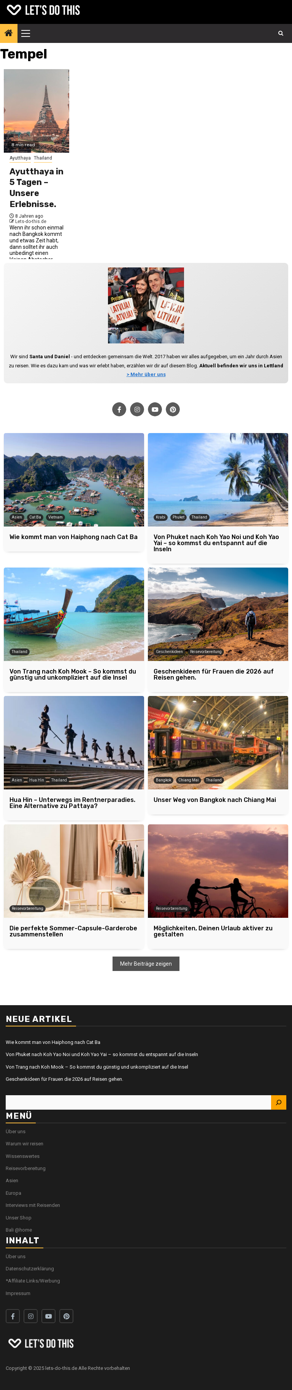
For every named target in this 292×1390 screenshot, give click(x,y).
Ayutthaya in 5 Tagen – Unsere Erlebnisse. (36, 187)
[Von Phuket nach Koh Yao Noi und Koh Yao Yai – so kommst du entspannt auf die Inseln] (218, 480)
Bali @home (19, 1230)
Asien (17, 517)
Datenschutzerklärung (30, 1268)
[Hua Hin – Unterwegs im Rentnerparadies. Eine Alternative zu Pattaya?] (74, 742)
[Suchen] (278, 1102)
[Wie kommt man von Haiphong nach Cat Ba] (74, 480)
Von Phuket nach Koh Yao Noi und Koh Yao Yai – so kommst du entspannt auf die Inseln (102, 1054)
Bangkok (163, 780)
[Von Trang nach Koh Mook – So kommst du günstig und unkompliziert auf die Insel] (74, 614)
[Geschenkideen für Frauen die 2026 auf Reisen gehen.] (218, 614)
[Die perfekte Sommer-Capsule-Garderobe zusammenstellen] (74, 871)
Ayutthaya (20, 158)
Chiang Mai (188, 780)
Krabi (160, 517)
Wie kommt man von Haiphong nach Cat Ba (53, 1042)
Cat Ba (35, 517)
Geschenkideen (169, 652)
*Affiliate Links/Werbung (33, 1281)
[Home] (9, 33)
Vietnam (55, 517)
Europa (13, 1193)
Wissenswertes (23, 1156)
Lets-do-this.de (30, 221)
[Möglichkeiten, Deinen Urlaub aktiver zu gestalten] (218, 871)
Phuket (178, 517)
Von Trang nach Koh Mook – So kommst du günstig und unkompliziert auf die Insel (97, 1067)
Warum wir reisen (24, 1143)
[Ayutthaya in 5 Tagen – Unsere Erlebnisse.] (36, 111)
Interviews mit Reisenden (33, 1205)
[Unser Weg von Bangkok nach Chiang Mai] (218, 742)
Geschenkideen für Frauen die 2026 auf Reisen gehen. (64, 1079)
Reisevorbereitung (206, 652)
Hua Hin (36, 780)
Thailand (43, 158)
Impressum (18, 1293)
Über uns (15, 1131)
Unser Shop (19, 1218)
